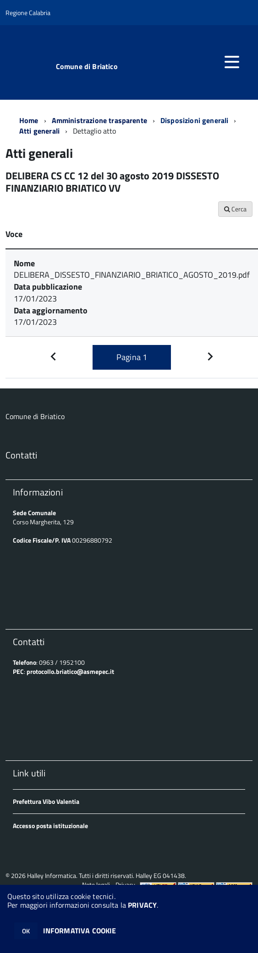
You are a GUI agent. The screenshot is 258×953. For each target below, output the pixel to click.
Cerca (235, 209)
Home (28, 120)
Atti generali (39, 130)
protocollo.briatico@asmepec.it (70, 671)
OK (26, 931)
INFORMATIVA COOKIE (79, 930)
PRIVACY (142, 904)
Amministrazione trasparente (99, 120)
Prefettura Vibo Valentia (46, 801)
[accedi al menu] (232, 61)
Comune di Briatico (87, 66)
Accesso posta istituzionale (50, 825)
